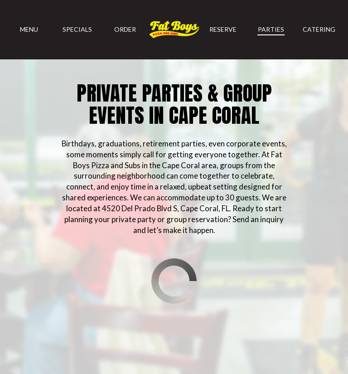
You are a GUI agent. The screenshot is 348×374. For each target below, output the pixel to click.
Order (125, 29)
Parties (271, 29)
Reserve (223, 29)
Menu (29, 29)
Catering (319, 29)
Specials (77, 29)
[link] (174, 29)
